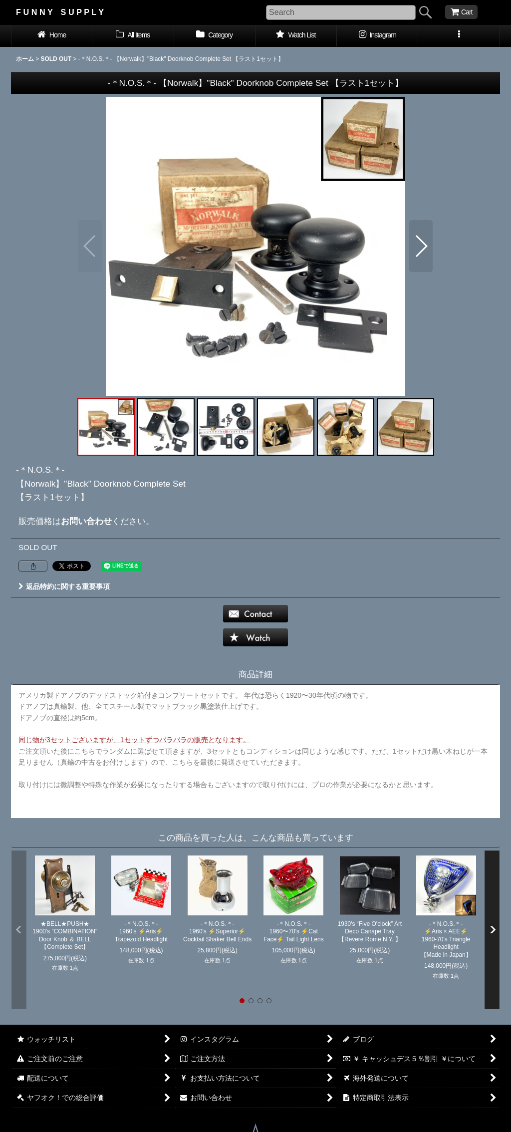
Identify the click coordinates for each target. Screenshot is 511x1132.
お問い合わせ (86, 521)
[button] (459, 36)
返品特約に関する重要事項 (64, 586)
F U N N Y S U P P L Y (60, 11)
